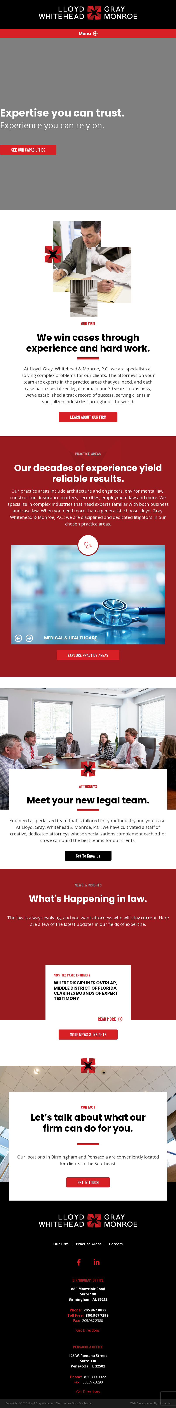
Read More (107, 1019)
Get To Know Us (88, 855)
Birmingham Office (88, 1279)
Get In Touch (88, 1182)
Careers (116, 1244)
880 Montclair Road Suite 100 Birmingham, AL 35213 (88, 1294)
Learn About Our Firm (88, 417)
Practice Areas (88, 1244)
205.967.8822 (95, 1310)
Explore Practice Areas (88, 655)
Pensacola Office (88, 1346)
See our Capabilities (28, 149)
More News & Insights (88, 1034)
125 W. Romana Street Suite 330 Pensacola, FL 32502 (88, 1361)
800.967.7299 (97, 1315)
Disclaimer (85, 1403)
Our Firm (61, 1244)
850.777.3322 (95, 1376)
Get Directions (88, 1330)
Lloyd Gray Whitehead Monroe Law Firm (52, 1403)
